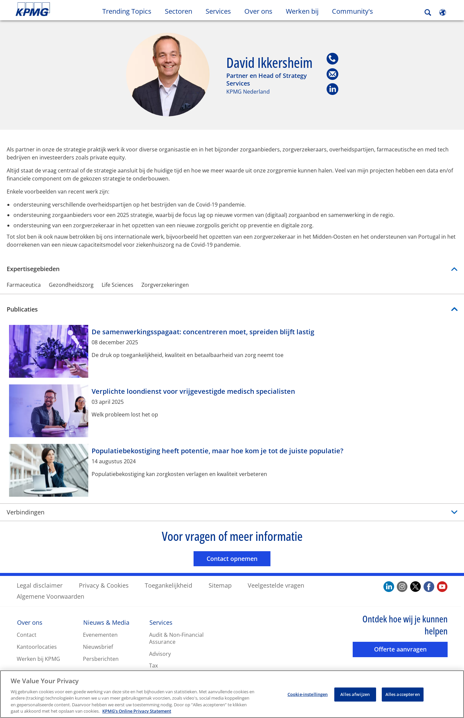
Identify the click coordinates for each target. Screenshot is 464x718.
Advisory (160, 653)
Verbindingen (25, 512)
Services (160, 622)
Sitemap (220, 585)
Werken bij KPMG (38, 658)
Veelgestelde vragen (276, 585)
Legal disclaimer (40, 585)
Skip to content (56, 9)
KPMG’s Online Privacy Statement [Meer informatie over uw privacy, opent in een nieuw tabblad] (136, 712)
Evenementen (100, 634)
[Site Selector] (442, 12)
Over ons (29, 622)
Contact (26, 634)
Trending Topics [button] (126, 11)
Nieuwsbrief (98, 646)
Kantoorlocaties (37, 646)
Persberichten (101, 658)
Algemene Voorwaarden (50, 596)
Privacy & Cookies (104, 585)
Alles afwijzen (355, 695)
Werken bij (305, 11)
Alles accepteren (402, 695)
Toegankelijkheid (168, 585)
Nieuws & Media (106, 622)
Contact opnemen (238, 558)
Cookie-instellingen (307, 695)
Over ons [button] (258, 11)
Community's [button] (352, 11)
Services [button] (218, 11)
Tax (153, 665)
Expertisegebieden (232, 268)
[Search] (428, 12)
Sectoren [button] (178, 11)
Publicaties (22, 309)
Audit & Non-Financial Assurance (176, 638)
